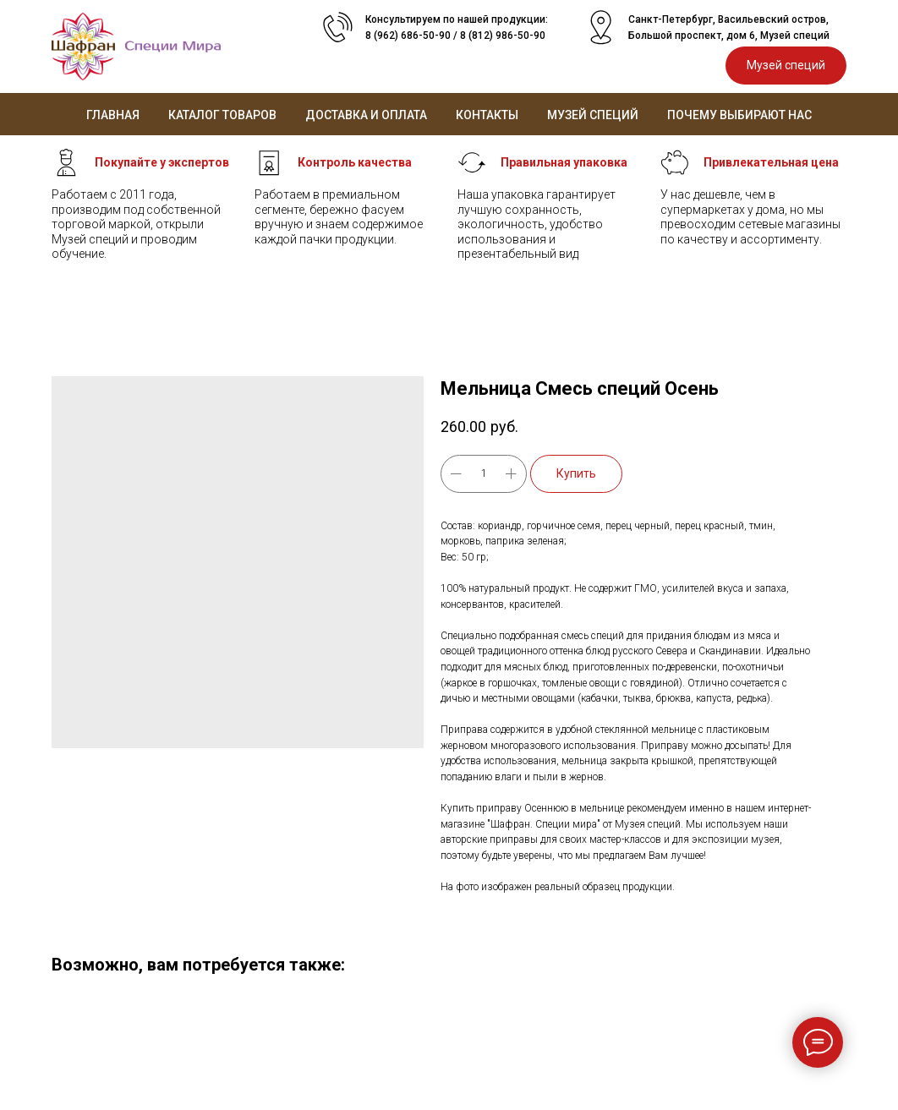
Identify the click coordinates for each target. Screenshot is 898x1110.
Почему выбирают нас (739, 115)
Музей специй (592, 115)
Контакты (487, 115)
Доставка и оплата (366, 115)
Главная (113, 115)
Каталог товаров (222, 115)
